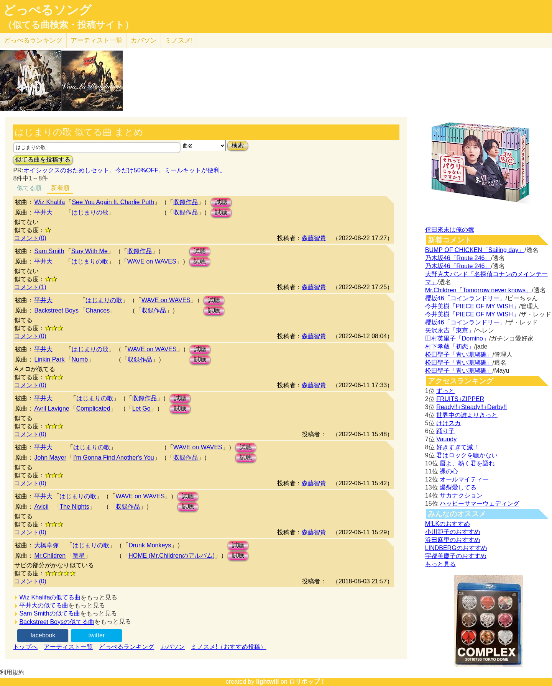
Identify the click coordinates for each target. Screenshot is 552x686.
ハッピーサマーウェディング (479, 503)
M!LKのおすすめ (447, 524)
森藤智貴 (314, 238)
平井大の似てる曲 (43, 605)
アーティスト (97, 40)
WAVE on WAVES (151, 261)
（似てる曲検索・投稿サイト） (68, 25)
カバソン (144, 40)
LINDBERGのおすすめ (456, 548)
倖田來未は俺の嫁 (449, 229)
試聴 (221, 202)
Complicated (93, 408)
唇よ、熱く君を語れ (467, 463)
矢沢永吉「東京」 (449, 330)
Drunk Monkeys (149, 545)
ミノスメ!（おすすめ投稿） (228, 646)
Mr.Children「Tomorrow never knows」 (478, 290)
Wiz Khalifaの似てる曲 (49, 597)
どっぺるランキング (126, 646)
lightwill (267, 681)
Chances (97, 310)
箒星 (78, 555)
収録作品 (185, 202)
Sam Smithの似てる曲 (49, 613)
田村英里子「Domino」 (457, 338)
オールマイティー (464, 479)
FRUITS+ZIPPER (460, 399)
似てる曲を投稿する (43, 159)
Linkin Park (49, 359)
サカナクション (461, 495)
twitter (97, 635)
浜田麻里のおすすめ (452, 540)
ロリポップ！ (307, 681)
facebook (42, 635)
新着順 (60, 188)
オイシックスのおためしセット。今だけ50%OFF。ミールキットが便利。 (124, 170)
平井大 (43, 212)
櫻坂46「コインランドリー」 (465, 298)
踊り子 (445, 431)
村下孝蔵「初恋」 (449, 346)
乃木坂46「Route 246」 (458, 258)
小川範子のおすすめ (452, 532)
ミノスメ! (179, 40)
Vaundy (446, 439)
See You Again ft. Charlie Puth (113, 202)
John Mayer (50, 457)
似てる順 (29, 188)
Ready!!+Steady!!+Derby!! (471, 407)
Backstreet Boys (56, 310)
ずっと (445, 391)
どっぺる (33, 40)
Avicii (41, 506)
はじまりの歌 (90, 212)
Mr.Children (50, 555)
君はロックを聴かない (467, 455)
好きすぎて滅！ (457, 447)
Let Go (141, 408)
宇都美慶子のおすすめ (455, 556)
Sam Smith (49, 251)
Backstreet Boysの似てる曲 (56, 622)
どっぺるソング (47, 10)
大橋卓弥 (46, 545)
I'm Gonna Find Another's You (113, 457)
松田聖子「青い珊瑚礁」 (459, 354)
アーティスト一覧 (68, 646)
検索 (238, 145)
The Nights (74, 506)
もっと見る (440, 564)
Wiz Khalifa (49, 202)
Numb (80, 359)
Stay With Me (89, 251)
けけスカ (448, 423)
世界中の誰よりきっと (467, 415)
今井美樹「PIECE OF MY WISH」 (472, 306)
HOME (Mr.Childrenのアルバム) (171, 555)
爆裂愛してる (458, 487)
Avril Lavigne (51, 408)
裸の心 (449, 471)
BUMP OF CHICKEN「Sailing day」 (474, 250)
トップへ (25, 646)
